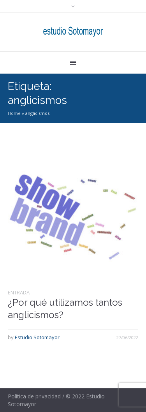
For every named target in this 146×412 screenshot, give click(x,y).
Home (14, 113)
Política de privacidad (34, 396)
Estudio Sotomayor (37, 337)
